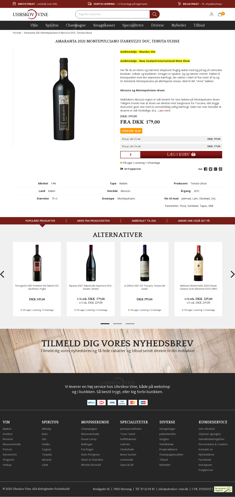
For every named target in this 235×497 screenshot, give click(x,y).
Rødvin (7, 429)
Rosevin (8, 439)
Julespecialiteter (131, 429)
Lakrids (125, 444)
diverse (157, 25)
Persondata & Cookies (213, 444)
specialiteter (133, 25)
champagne (76, 26)
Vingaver (8, 459)
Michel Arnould (91, 465)
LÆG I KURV (181, 154)
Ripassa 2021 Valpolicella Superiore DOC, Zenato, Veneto (90, 287)
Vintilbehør (166, 444)
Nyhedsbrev (206, 454)
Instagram (205, 465)
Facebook (205, 459)
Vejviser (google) (210, 434)
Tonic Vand (127, 434)
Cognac (47, 449)
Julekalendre (167, 434)
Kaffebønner (128, 439)
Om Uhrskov (207, 429)
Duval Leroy (89, 439)
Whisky (46, 429)
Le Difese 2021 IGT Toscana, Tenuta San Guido (144, 287)
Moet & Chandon (92, 459)
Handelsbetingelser (212, 439)
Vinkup (7, 465)
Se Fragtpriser (130, 168)
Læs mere (164, 110)
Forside (17, 32)
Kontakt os (206, 449)
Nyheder (178, 24)
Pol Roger (87, 449)
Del (200, 169)
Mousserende (12, 444)
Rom (45, 434)
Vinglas (164, 439)
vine (34, 25)
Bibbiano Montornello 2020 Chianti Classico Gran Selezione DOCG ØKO (198, 287)
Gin (44, 439)
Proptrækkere (168, 449)
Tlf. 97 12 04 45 (145, 489)
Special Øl (126, 465)
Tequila (47, 454)
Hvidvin (7, 434)
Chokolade (127, 449)
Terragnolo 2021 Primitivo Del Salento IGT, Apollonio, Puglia (37, 287)
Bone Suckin (128, 454)
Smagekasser (104, 25)
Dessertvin (10, 454)
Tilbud (199, 24)
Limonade (126, 459)
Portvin (7, 449)
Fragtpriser (206, 470)
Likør (45, 465)
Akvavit (47, 459)
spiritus (52, 25)
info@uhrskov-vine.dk (173, 489)
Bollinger (87, 444)
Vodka (46, 444)
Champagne (89, 429)
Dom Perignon (90, 454)
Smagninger (167, 429)
